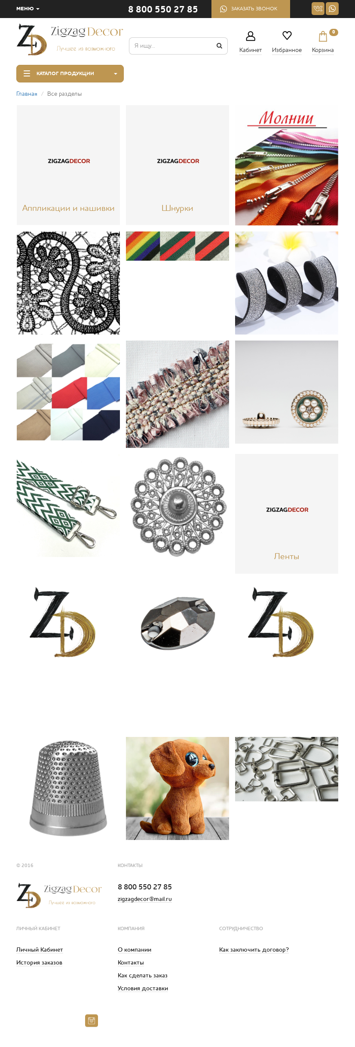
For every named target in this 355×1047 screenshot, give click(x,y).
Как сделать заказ (143, 976)
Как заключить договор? (254, 950)
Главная (26, 94)
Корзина (323, 42)
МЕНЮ (28, 9)
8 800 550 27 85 (163, 10)
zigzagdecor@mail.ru (145, 899)
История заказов (39, 963)
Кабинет (250, 50)
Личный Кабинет (39, 950)
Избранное (287, 50)
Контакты (131, 963)
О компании (134, 950)
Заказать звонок (254, 9)
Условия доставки (143, 989)
